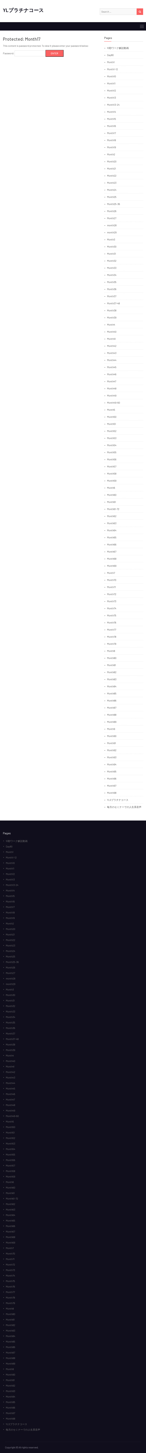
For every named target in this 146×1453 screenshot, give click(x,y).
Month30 (111, 246)
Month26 (111, 211)
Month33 (111, 267)
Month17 (111, 133)
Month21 (111, 168)
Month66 (111, 544)
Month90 (111, 736)
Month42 (111, 345)
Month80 (111, 658)
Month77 (111, 629)
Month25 (111, 196)
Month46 (111, 374)
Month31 (111, 253)
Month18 (111, 140)
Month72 (111, 594)
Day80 (110, 55)
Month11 (111, 83)
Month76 (111, 622)
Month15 (111, 118)
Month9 (111, 728)
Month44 (111, 360)
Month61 (111, 501)
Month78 (111, 636)
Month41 (111, 338)
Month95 (111, 771)
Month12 (111, 90)
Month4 (111, 324)
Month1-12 (112, 69)
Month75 (111, 615)
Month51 (111, 423)
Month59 (111, 480)
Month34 (111, 274)
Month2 (111, 154)
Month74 (111, 608)
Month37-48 (113, 303)
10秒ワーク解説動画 (118, 47)
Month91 (111, 743)
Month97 (111, 785)
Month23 (111, 182)
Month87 (111, 707)
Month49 (111, 395)
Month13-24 (113, 104)
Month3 (111, 239)
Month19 (111, 147)
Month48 (111, 388)
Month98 (111, 792)
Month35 (111, 282)
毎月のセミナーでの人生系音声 (124, 806)
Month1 (111, 62)
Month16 (111, 125)
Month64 (111, 530)
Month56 (111, 459)
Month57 (111, 466)
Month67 (111, 551)
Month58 (111, 473)
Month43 (111, 352)
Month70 (111, 579)
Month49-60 (113, 402)
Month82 (111, 672)
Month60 (111, 494)
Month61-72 (113, 509)
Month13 (111, 97)
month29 (112, 232)
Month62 (111, 516)
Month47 (111, 381)
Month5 (111, 409)
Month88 (111, 714)
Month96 (111, 778)
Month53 (111, 438)
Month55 (111, 452)
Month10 (111, 76)
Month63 (111, 523)
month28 (112, 225)
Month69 (111, 565)
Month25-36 (113, 204)
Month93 (111, 757)
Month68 (111, 558)
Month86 (111, 700)
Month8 (111, 650)
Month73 (111, 601)
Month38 (111, 310)
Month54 (111, 445)
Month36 (111, 289)
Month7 (111, 572)
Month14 (111, 111)
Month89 (111, 721)
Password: (24, 53)
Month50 (111, 416)
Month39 (111, 317)
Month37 (111, 296)
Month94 (111, 764)
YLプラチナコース (23, 10)
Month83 (111, 679)
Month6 (111, 487)
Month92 (111, 750)
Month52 (111, 431)
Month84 (111, 686)
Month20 (111, 161)
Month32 (111, 260)
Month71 (111, 587)
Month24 (111, 189)
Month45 (111, 367)
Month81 (111, 665)
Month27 (111, 218)
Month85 (111, 693)
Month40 (111, 331)
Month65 (111, 537)
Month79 (111, 643)
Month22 (111, 175)
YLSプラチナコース (117, 799)
